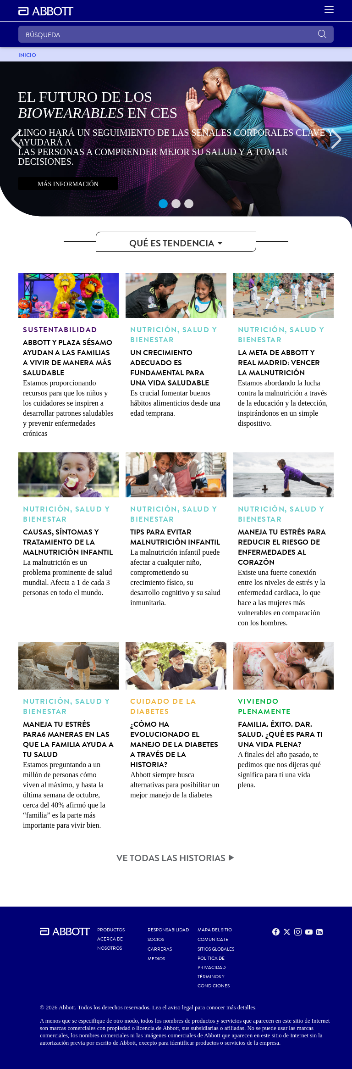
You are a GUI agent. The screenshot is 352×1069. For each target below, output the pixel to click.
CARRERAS (160, 949)
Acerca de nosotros (110, 944)
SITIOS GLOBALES (216, 949)
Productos (111, 930)
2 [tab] (176, 203)
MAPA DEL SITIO (215, 930)
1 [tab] (163, 203)
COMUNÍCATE (213, 939)
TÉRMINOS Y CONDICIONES (214, 981)
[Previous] (16, 139)
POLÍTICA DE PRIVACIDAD (212, 963)
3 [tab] (188, 203)
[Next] (336, 139)
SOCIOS (156, 939)
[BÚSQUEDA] (176, 34)
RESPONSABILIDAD (168, 930)
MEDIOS (156, 959)
